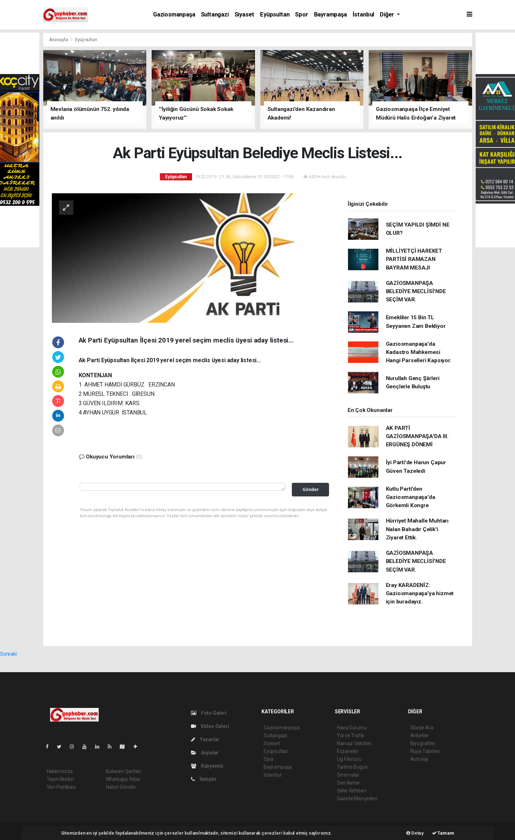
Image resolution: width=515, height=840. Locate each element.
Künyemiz (207, 766)
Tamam (443, 833)
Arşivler (205, 753)
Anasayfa (59, 39)
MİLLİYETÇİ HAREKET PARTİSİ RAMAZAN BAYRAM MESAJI (414, 259)
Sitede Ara (421, 727)
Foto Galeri (209, 713)
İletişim (203, 779)
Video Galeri (210, 726)
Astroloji (419, 759)
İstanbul (363, 14)
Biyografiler (423, 743)
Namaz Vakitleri (354, 743)
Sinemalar (348, 775)
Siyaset (245, 14)
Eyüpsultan (274, 14)
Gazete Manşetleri (357, 798)
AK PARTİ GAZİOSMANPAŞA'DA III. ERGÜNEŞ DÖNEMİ (417, 436)
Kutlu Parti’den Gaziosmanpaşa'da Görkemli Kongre (410, 497)
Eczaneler (348, 751)
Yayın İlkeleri (60, 779)
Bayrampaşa (330, 14)
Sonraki (8, 654)
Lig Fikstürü (349, 759)
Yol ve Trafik (350, 735)
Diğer (388, 14)
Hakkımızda (60, 771)
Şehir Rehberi (351, 790)
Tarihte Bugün (352, 767)
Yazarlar (205, 739)
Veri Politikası (61, 787)
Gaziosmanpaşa (174, 14)
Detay (415, 833)
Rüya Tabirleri (425, 751)
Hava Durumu (352, 727)
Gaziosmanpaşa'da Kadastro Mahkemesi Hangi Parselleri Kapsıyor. (418, 352)
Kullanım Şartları (123, 771)
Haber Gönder (121, 787)
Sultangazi (215, 14)
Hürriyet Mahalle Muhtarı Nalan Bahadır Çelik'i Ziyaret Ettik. (417, 529)
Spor (301, 14)
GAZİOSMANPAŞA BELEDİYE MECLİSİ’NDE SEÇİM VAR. (416, 291)
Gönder (311, 489)
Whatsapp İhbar (123, 779)
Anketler (419, 735)
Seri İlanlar (348, 783)
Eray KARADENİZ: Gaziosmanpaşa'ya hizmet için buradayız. (420, 593)
